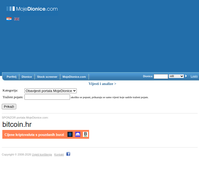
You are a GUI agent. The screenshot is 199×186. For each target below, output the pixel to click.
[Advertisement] (130, 36)
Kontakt (59, 154)
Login (194, 76)
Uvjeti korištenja (42, 154)
